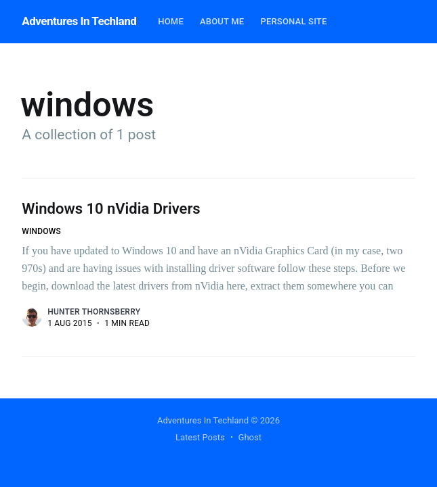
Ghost (250, 437)
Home (171, 21)
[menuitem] (171, 22)
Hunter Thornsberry (93, 312)
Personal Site (293, 21)
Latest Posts (200, 437)
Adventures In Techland (79, 21)
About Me (222, 21)
